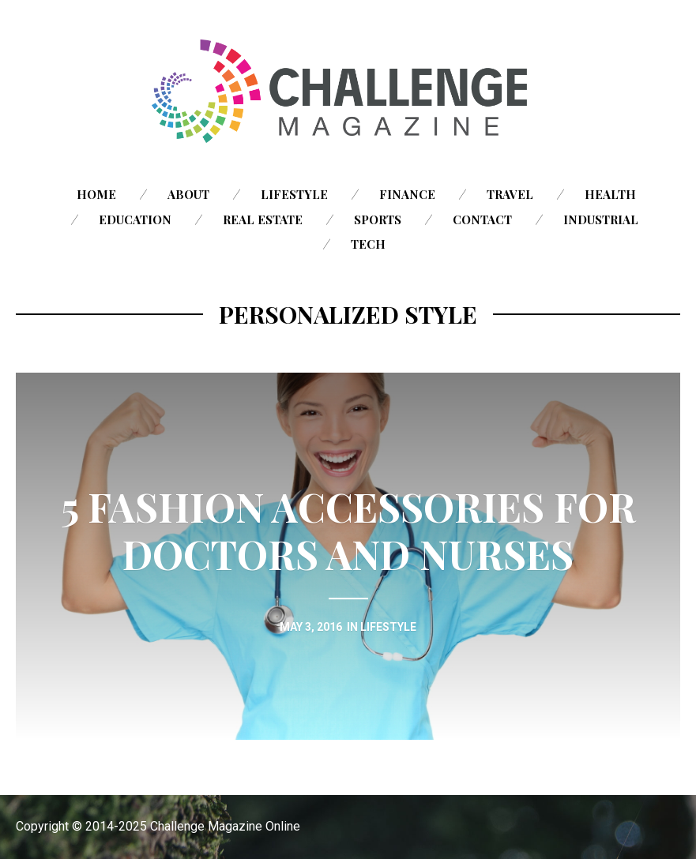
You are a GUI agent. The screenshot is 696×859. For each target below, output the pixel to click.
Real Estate (263, 219)
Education (135, 219)
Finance (407, 194)
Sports (377, 219)
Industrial (600, 219)
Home (96, 194)
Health (610, 194)
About (188, 194)
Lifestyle (294, 194)
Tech (368, 244)
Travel (510, 194)
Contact (482, 219)
